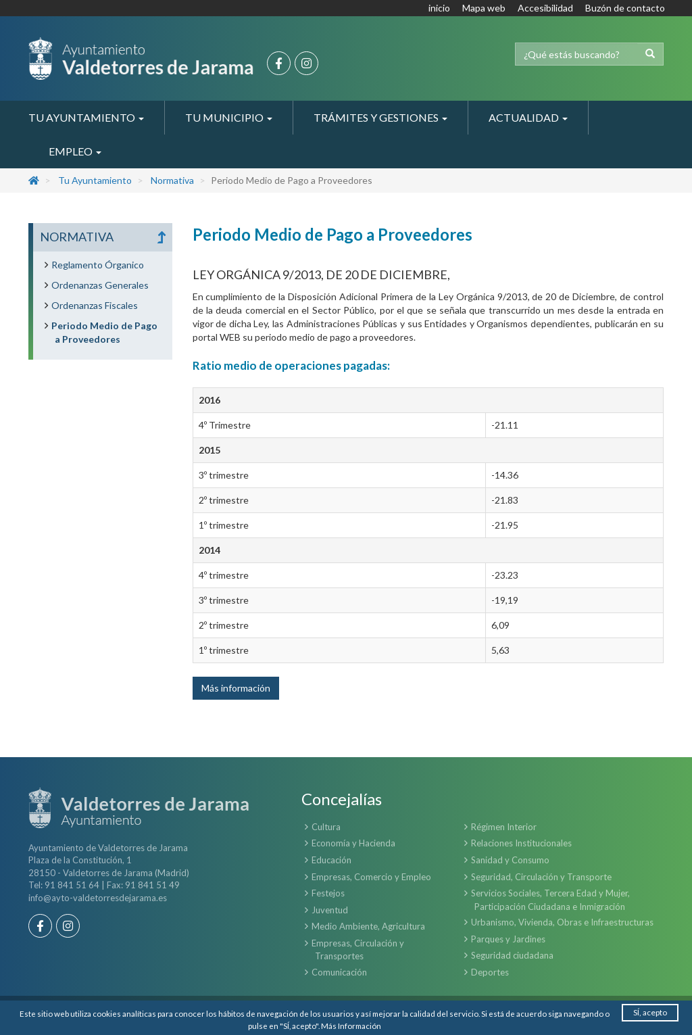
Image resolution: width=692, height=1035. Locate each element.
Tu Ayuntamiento (95, 180)
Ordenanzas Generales (100, 285)
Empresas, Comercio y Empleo (371, 876)
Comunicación (339, 972)
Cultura (326, 826)
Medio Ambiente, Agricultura (368, 926)
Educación (331, 860)
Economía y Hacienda (353, 843)
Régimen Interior (504, 826)
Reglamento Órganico (97, 264)
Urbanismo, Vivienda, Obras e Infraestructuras (562, 922)
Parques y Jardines (508, 939)
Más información (235, 688)
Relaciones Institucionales (521, 843)
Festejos (328, 893)
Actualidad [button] (528, 117)
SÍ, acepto (650, 1012)
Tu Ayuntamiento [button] (86, 117)
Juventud (330, 910)
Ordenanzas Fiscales (94, 305)
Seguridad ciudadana (512, 955)
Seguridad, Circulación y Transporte (541, 876)
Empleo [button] (75, 151)
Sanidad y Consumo (510, 860)
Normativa (172, 180)
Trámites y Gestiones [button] (380, 117)
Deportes (490, 972)
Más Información (351, 1025)
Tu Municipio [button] (228, 117)
